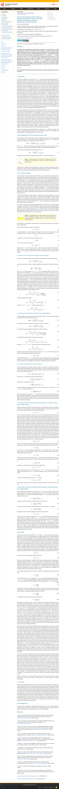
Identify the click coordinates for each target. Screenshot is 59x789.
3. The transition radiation (24, 173)
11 (17, 265)
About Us (47, 8)
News (38, 8)
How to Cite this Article (51, 19)
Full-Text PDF (50, 13)
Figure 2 (45, 188)
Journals (13, 8)
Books (21, 8)
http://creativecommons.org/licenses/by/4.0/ (25, 37)
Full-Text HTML (50, 14)
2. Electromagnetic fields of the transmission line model (32, 135)
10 (22, 250)
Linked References (51, 17)
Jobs (55, 8)
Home (4, 8)
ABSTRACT (20, 46)
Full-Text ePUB (50, 16)
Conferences (30, 8)
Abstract (49, 11)
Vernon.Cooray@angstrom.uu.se (36, 29)
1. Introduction (21, 76)
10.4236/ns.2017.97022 (21, 14)
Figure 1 (49, 139)
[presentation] (46, 53)
